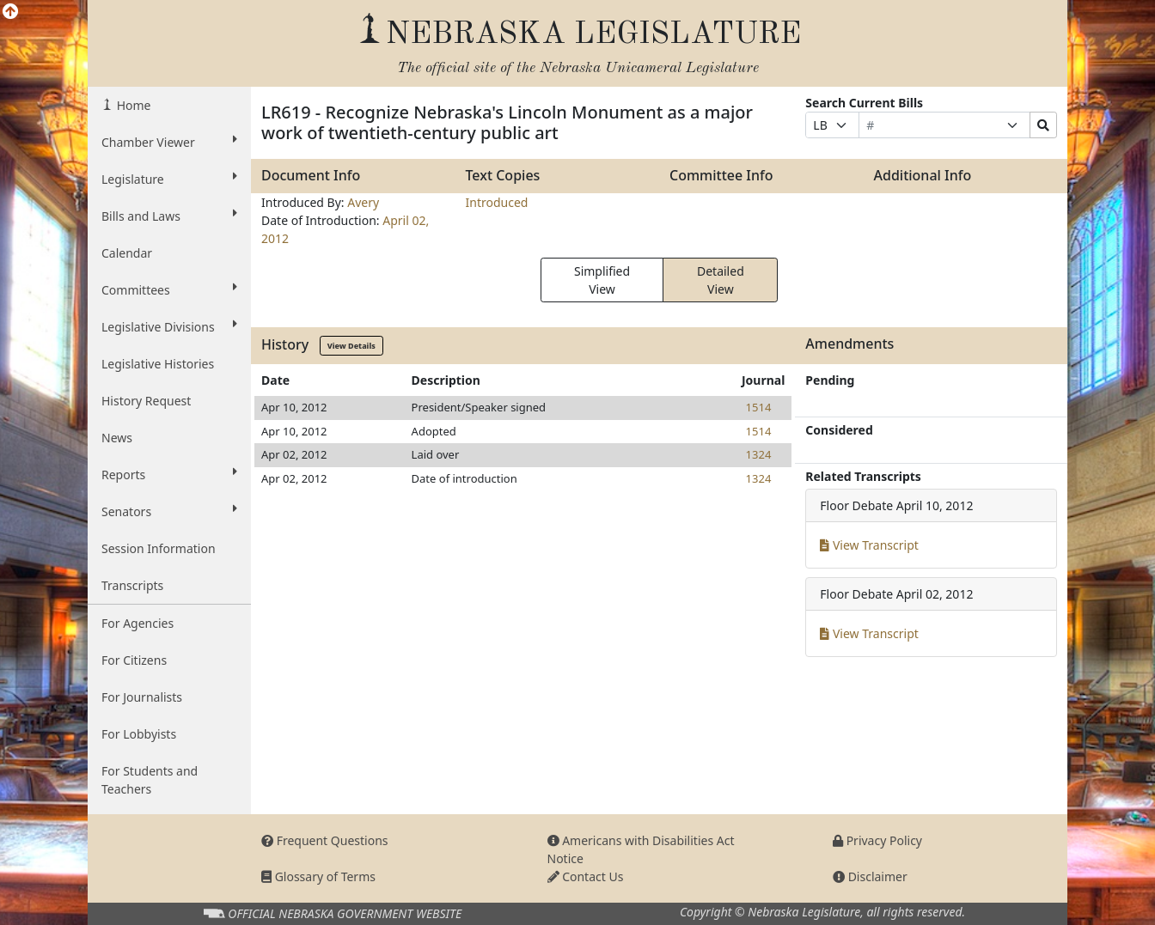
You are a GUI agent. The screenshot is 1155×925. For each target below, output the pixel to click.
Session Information (158, 548)
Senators (169, 511)
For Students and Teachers (149, 780)
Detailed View (720, 280)
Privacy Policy (877, 840)
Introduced (497, 202)
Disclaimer (870, 876)
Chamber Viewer (169, 141)
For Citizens (134, 660)
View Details (351, 345)
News (116, 437)
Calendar (126, 253)
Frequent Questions (324, 840)
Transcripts (132, 585)
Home (131, 105)
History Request (146, 401)
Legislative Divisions (169, 326)
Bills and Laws (169, 215)
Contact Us (585, 876)
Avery (363, 202)
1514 (759, 407)
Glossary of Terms (318, 876)
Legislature (169, 178)
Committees (169, 289)
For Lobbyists (138, 734)
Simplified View (602, 280)
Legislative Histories (157, 364)
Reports (169, 474)
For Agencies (137, 623)
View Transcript (869, 545)
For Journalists (141, 697)
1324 (759, 454)
